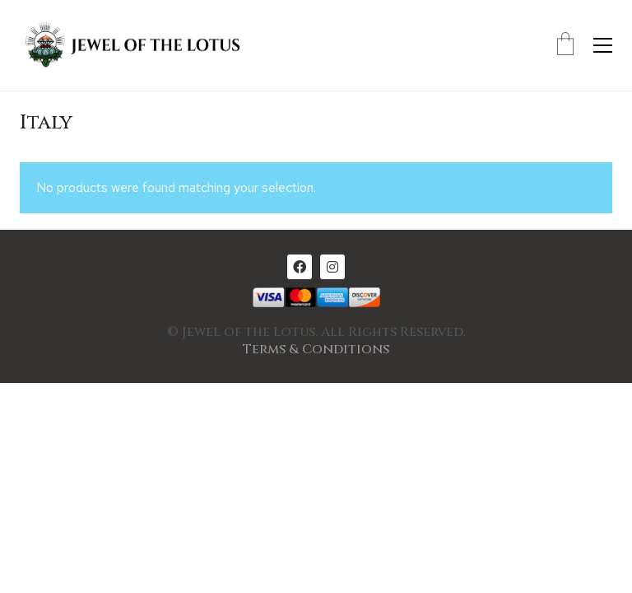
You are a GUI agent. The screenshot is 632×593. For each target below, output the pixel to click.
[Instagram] (332, 266)
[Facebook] (299, 266)
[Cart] (565, 45)
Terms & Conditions (316, 349)
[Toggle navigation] (602, 45)
